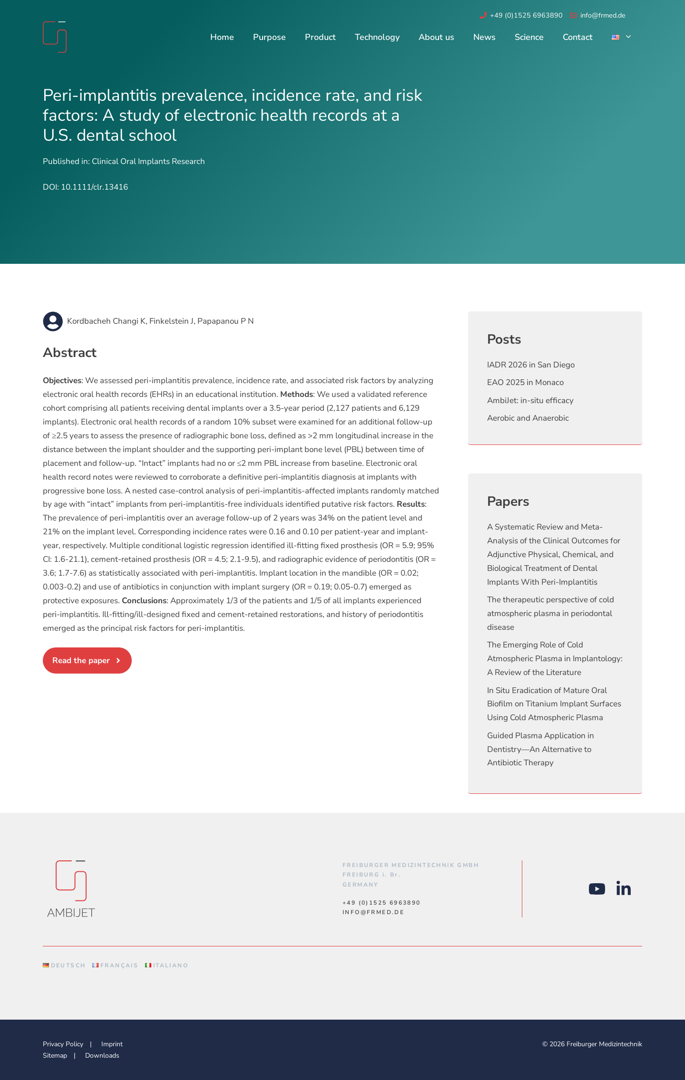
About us (436, 37)
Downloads (102, 1055)
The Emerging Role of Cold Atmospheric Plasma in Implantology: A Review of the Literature (555, 658)
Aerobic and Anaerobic (528, 418)
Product (320, 37)
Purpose (269, 37)
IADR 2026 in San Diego (531, 364)
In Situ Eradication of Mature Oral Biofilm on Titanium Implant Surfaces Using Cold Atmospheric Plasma (554, 704)
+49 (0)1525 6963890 (526, 15)
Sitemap (55, 1055)
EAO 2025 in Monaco (525, 382)
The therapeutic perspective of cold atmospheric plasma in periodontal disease (550, 613)
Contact (578, 37)
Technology (377, 37)
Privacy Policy (63, 1044)
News (484, 37)
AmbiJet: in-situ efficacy (530, 400)
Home (222, 37)
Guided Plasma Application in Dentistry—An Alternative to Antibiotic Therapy (540, 749)
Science (529, 37)
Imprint (112, 1044)
